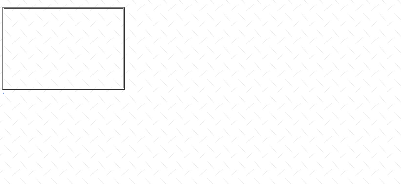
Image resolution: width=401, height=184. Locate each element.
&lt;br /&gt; (63, 46)
